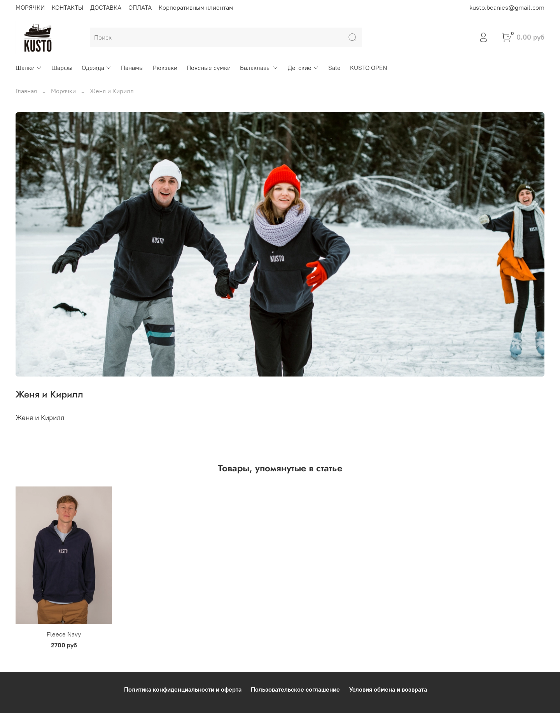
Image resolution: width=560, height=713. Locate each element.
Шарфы (61, 67)
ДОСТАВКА (105, 7)
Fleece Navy (64, 634)
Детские (303, 67)
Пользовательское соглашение (295, 689)
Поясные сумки (209, 67)
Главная (26, 91)
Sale (334, 67)
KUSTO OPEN (368, 67)
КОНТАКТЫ (67, 7)
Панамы (132, 67)
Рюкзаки (165, 67)
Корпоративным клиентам (196, 7)
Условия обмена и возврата (388, 689)
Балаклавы (259, 67)
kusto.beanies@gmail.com (506, 7)
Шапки (29, 67)
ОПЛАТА (140, 7)
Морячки (63, 91)
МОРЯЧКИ (30, 7)
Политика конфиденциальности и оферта (183, 689)
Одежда (97, 67)
